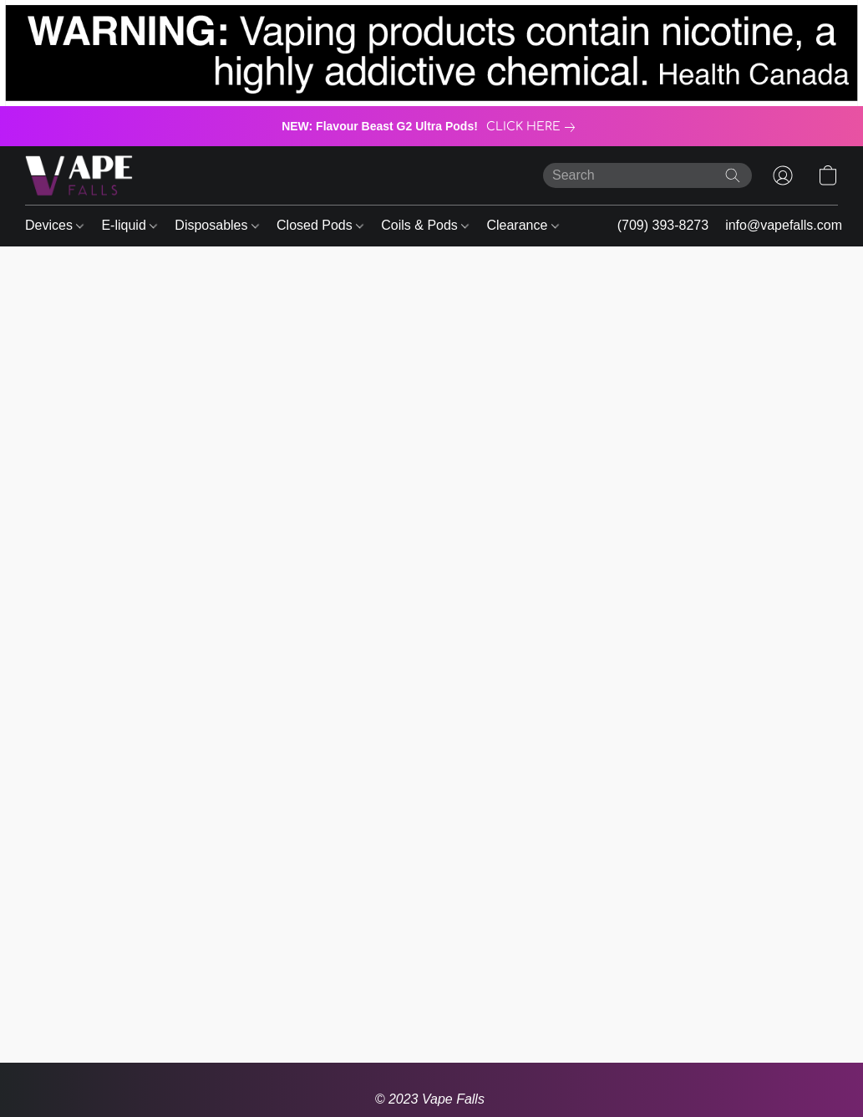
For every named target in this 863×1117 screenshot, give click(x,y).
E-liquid (129, 225)
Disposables (217, 225)
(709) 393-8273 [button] (662, 225)
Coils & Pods (425, 225)
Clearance (522, 225)
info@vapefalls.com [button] (783, 225)
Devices (54, 225)
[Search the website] (732, 175)
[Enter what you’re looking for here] (647, 175)
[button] (79, 175)
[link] (533, 127)
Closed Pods (320, 225)
